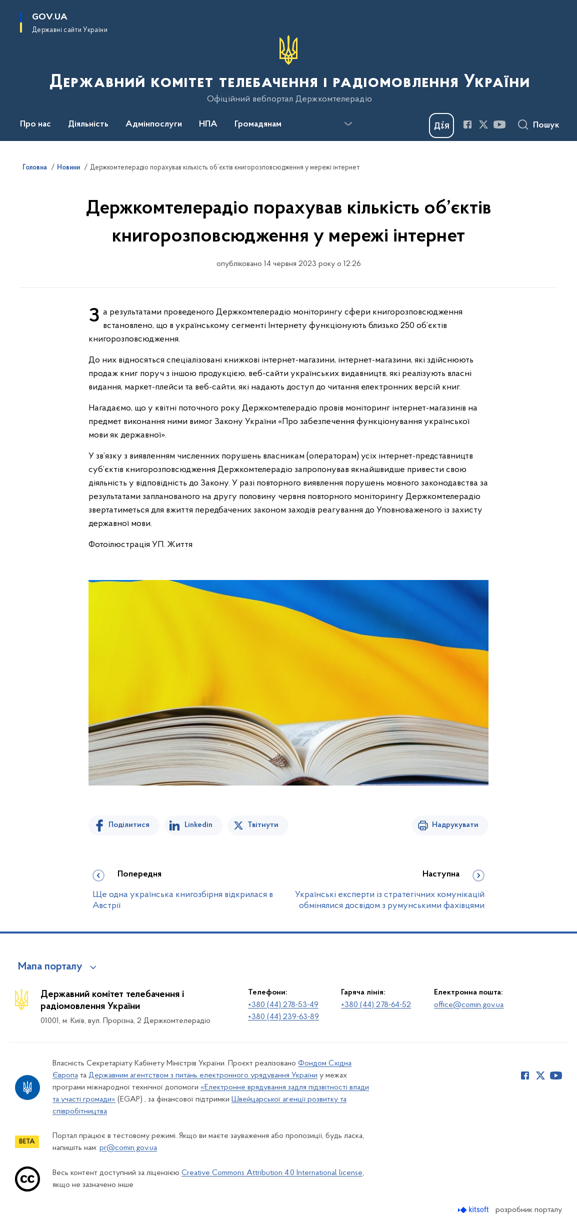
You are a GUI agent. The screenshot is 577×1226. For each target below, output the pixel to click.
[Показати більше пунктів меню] (348, 124)
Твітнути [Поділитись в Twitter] (263, 825)
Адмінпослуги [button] (154, 124)
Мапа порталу (50, 967)
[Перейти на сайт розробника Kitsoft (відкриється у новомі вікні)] (474, 1210)
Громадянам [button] (258, 124)
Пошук (546, 125)
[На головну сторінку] (288, 69)
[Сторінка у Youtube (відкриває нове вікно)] (500, 124)
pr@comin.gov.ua (128, 1148)
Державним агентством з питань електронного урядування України (203, 1076)
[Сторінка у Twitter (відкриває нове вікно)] (484, 124)
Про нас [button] (35, 124)
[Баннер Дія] (441, 125)
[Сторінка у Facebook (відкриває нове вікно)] (468, 124)
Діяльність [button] (88, 124)
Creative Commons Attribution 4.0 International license (272, 1173)
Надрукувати (455, 825)
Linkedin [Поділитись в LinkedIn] (198, 825)
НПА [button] (208, 124)
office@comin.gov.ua (469, 1005)
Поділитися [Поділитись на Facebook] (129, 825)
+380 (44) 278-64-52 (376, 1005)
